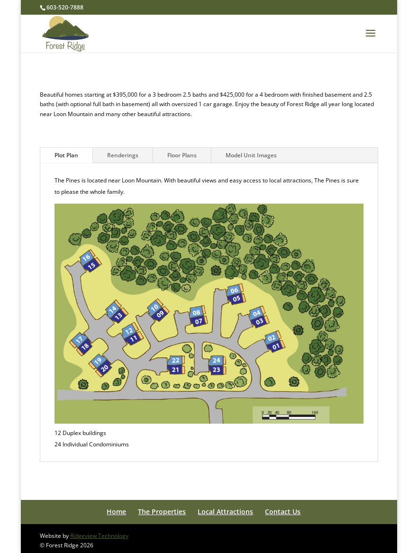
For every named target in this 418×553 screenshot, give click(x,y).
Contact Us (282, 511)
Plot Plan (66, 155)
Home (116, 511)
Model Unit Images (251, 155)
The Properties (162, 511)
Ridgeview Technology (99, 536)
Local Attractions (225, 511)
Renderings (122, 155)
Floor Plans (182, 155)
